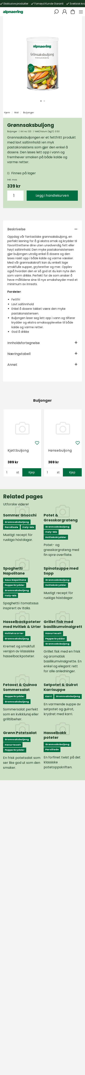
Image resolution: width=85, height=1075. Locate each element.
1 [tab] (41, 101)
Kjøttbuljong (18, 450)
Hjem (7, 112)
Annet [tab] (12, 364)
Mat (16, 112)
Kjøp (32, 472)
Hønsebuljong (60, 450)
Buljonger (28, 112)
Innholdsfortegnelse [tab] (23, 343)
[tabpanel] (42, 55)
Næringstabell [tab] (19, 353)
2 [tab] (44, 101)
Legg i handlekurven (52, 195)
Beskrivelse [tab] (16, 229)
